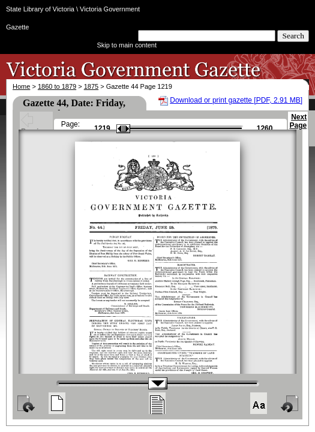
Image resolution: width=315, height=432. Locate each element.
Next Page (298, 126)
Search (293, 35)
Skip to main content (127, 45)
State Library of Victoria (40, 9)
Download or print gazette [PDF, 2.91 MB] (236, 100)
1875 (91, 86)
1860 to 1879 (57, 86)
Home (21, 86)
